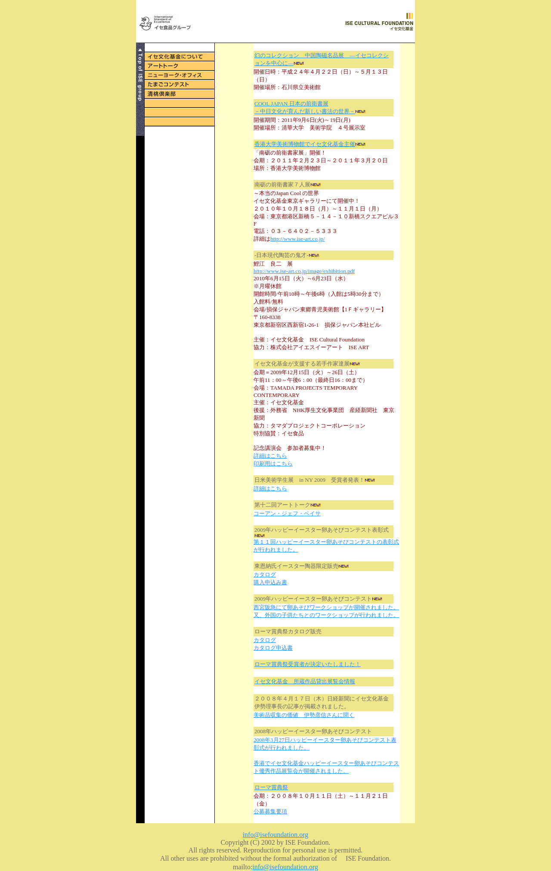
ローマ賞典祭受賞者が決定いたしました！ (307, 664)
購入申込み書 (270, 582)
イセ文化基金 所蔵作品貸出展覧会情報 (304, 681)
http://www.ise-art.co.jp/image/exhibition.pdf (304, 271)
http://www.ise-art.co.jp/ (297, 239)
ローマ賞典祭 (271, 787)
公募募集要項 (270, 811)
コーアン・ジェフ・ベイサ (287, 513)
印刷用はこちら (273, 463)
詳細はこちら (270, 456)
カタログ (265, 574)
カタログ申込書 (273, 648)
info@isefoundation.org (276, 834)
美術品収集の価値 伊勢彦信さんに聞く (304, 715)
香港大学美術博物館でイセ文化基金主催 (304, 144)
